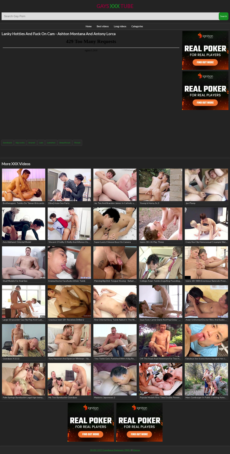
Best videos (103, 26)
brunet (32, 142)
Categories (137, 26)
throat (77, 142)
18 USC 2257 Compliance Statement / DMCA (110, 450)
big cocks (20, 142)
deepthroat (64, 142)
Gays (115, 6)
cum (41, 142)
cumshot (51, 142)
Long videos (120, 26)
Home (89, 26)
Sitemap (136, 450)
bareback (7, 142)
